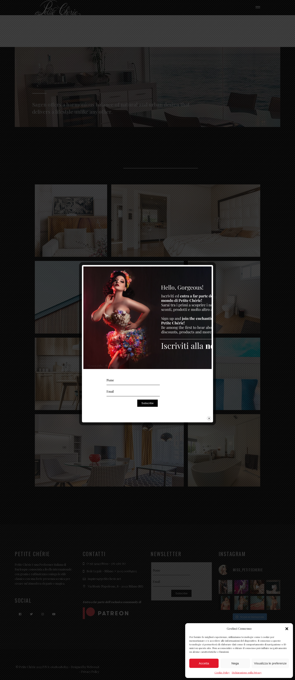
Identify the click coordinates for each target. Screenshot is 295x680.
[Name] (133, 380)
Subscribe (147, 403)
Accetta (204, 663)
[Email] (133, 391)
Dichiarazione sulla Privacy (247, 672)
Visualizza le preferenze (270, 663)
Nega (235, 663)
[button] (287, 629)
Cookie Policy (222, 672)
